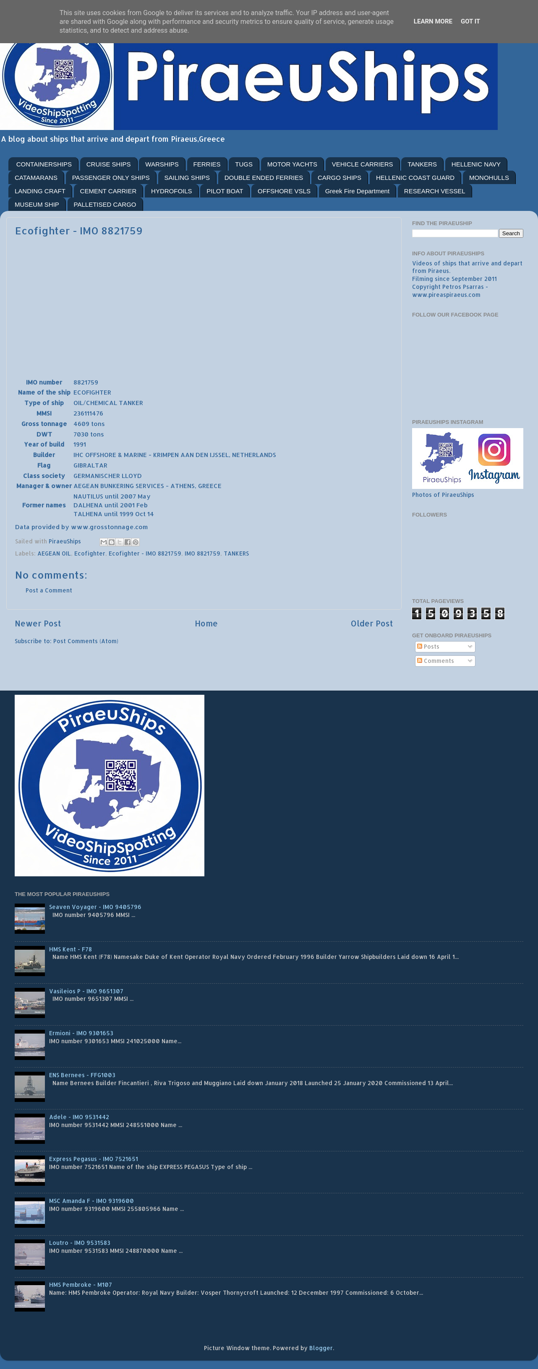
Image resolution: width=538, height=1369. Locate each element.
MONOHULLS (489, 177)
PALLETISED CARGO (105, 204)
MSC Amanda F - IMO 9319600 (91, 1200)
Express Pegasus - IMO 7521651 (93, 1158)
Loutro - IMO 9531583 (79, 1242)
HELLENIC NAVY (476, 164)
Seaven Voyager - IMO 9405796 (95, 906)
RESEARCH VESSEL (434, 191)
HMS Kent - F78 (70, 949)
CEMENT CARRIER (108, 191)
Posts (428, 646)
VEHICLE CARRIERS (362, 164)
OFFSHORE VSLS (284, 191)
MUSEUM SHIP (37, 204)
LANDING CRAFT (40, 191)
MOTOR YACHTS (292, 164)
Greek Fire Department (357, 191)
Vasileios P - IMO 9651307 (86, 991)
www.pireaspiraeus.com (446, 294)
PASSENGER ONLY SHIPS (111, 177)
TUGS (244, 164)
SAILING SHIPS (187, 177)
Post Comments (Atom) (85, 640)
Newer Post (38, 623)
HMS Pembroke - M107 (80, 1284)
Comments (435, 660)
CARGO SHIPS (339, 177)
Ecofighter (89, 553)
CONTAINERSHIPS (44, 164)
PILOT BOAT (224, 191)
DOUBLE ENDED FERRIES (264, 177)
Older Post (372, 623)
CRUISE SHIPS (108, 164)
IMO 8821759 (202, 553)
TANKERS (422, 164)
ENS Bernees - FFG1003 (82, 1074)
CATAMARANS (36, 177)
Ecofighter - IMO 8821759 (145, 553)
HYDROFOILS (171, 191)
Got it (470, 21)
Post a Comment (49, 590)
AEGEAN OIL (54, 553)
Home (206, 623)
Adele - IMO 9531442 (79, 1116)
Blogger (321, 1347)
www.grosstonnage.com (109, 527)
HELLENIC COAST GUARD (415, 177)
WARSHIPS (161, 164)
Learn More (433, 21)
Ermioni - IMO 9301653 (81, 1032)
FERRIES (207, 164)
